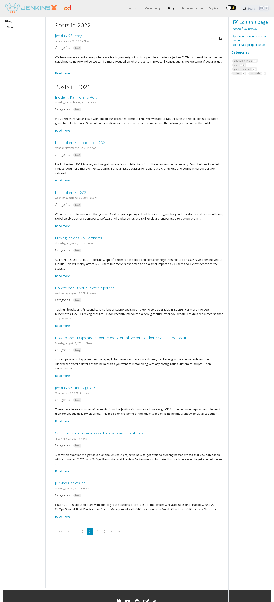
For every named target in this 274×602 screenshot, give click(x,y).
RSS (216, 38)
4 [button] (97, 531)
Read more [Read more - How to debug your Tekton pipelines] (62, 326)
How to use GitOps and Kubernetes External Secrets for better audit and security (122, 337)
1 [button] (75, 531)
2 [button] (83, 531)
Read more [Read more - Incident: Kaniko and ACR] (62, 130)
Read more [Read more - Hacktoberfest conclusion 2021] (62, 180)
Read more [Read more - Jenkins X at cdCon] (62, 516)
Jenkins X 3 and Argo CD (75, 387)
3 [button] (90, 531)
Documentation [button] (193, 8)
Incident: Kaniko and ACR (76, 97)
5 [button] (105, 531)
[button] (60, 531)
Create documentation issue (250, 38)
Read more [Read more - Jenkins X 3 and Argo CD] (62, 421)
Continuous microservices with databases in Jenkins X (99, 433)
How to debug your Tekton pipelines (85, 287)
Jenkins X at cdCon (70, 483)
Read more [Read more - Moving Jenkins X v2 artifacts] (62, 276)
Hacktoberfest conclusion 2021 (81, 142)
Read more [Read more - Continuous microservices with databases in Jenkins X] (62, 471)
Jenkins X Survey (68, 35)
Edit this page (250, 22)
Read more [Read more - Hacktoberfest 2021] (62, 226)
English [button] (214, 8)
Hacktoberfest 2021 (71, 192)
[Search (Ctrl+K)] (256, 8)
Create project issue (249, 45)
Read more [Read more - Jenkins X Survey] (62, 73)
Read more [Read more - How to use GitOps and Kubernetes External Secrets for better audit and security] (62, 376)
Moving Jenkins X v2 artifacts (78, 238)
